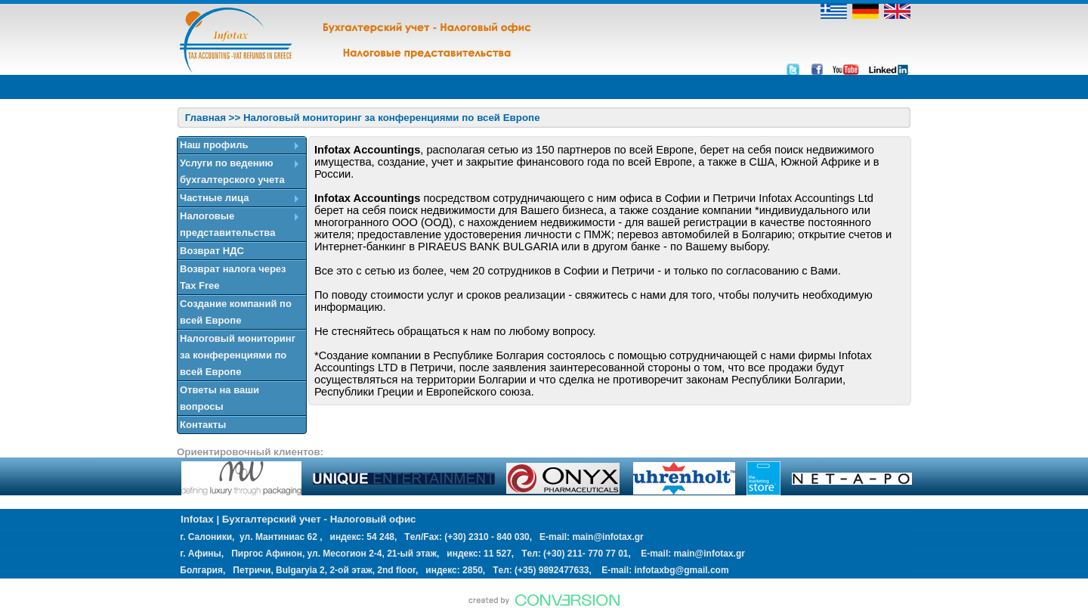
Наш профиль (214, 144)
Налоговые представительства (227, 224)
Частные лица (214, 197)
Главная (205, 117)
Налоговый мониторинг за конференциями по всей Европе (237, 355)
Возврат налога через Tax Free (233, 277)
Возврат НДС (212, 250)
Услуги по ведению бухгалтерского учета (232, 171)
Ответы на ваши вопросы (219, 398)
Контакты (203, 424)
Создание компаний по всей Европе (236, 312)
